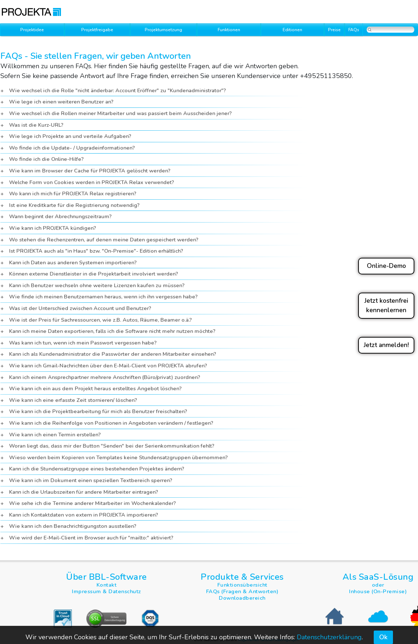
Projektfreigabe (97, 30)
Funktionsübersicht (242, 584)
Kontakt (107, 584)
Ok (383, 637)
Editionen (292, 30)
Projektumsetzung (163, 30)
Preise (334, 30)
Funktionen (229, 30)
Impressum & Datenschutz (106, 591)
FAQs (353, 30)
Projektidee (32, 30)
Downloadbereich (242, 598)
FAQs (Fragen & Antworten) (242, 591)
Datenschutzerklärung (329, 637)
